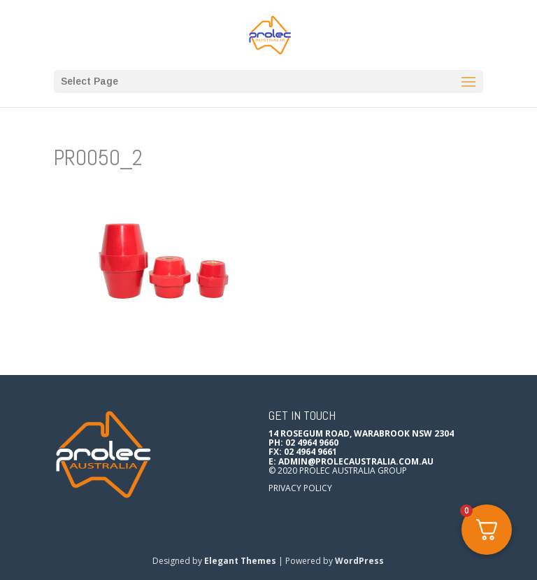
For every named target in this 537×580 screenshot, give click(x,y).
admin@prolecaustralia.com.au (356, 461)
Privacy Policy (300, 488)
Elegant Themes (240, 561)
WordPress (359, 561)
